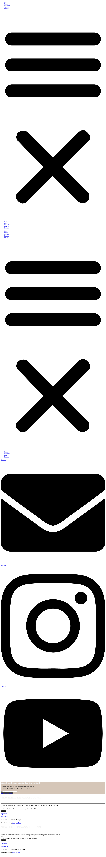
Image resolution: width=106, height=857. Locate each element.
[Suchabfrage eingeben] (9, 791)
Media (19, 823)
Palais (6, 4)
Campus (14, 823)
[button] (53, 115)
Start (5, 2)
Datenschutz (4, 817)
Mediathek (7, 5)
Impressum (4, 813)
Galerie (6, 7)
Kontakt (6, 8)
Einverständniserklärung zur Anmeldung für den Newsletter (20, 809)
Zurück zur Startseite (7, 793)
